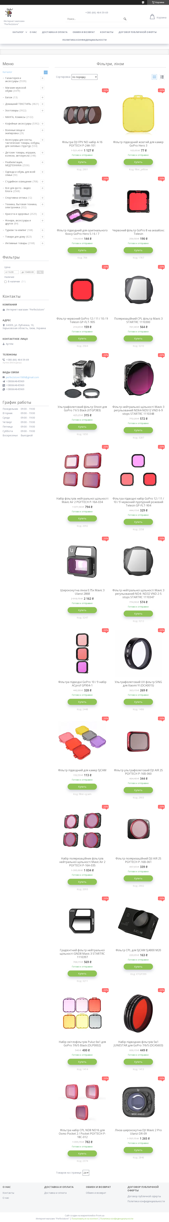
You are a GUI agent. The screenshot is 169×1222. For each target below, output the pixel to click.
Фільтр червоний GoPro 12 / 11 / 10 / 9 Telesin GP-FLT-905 (82, 320)
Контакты (106, 32)
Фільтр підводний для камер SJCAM (82, 770)
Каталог (18, 32)
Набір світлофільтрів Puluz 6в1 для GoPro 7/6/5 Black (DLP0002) (82, 1043)
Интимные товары (16, 243)
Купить (82, 162)
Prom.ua (100, 1215)
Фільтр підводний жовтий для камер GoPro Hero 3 (138, 143)
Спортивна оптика (16, 197)
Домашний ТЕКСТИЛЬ (18, 103)
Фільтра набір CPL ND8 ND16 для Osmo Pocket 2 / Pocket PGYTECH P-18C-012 (82, 1133)
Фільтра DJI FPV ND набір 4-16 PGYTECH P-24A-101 (82, 143)
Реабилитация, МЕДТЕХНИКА (14, 163)
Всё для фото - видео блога (18, 189)
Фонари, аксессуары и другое (18, 222)
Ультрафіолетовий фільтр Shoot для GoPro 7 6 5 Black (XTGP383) (82, 408)
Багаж (8, 97)
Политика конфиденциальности (84, 39)
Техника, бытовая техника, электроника (21, 206)
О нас (33, 32)
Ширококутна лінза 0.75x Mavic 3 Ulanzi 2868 (82, 592)
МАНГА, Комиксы (15, 117)
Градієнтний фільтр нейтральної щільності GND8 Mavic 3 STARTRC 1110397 (82, 953)
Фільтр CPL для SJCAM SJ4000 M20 (138, 950)
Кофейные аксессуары (18, 123)
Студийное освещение (18, 181)
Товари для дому (15, 236)
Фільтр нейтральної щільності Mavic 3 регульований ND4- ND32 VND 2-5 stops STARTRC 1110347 (138, 594)
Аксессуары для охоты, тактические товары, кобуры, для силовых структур (22, 143)
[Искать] (125, 19)
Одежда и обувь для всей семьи (20, 173)
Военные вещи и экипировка (15, 131)
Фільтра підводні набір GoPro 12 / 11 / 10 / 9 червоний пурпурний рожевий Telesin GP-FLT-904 (138, 502)
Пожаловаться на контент (85, 1218)
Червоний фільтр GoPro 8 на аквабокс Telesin (138, 232)
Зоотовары (11, 110)
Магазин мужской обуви (15, 89)
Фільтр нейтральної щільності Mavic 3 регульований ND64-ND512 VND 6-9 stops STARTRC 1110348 (138, 410)
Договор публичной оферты (137, 32)
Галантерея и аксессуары (13, 79)
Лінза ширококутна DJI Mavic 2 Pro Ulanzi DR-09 (138, 1131)
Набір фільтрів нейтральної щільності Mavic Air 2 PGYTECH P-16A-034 (82, 500)
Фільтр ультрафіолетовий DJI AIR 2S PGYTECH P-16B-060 (138, 771)
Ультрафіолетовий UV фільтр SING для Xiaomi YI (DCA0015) (138, 683)
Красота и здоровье (17, 213)
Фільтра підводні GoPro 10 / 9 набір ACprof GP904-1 (82, 683)
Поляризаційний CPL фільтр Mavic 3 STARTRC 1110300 (138, 320)
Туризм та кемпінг (15, 230)
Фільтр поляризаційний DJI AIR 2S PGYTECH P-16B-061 (138, 860)
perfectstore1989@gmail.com (22, 377)
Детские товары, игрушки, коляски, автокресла (20, 154)
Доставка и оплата (54, 32)
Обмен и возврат (84, 32)
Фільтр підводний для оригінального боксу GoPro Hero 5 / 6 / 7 (82, 232)
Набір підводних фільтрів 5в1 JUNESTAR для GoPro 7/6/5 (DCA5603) (138, 1043)
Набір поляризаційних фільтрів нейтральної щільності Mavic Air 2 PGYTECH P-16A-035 (82, 862)
